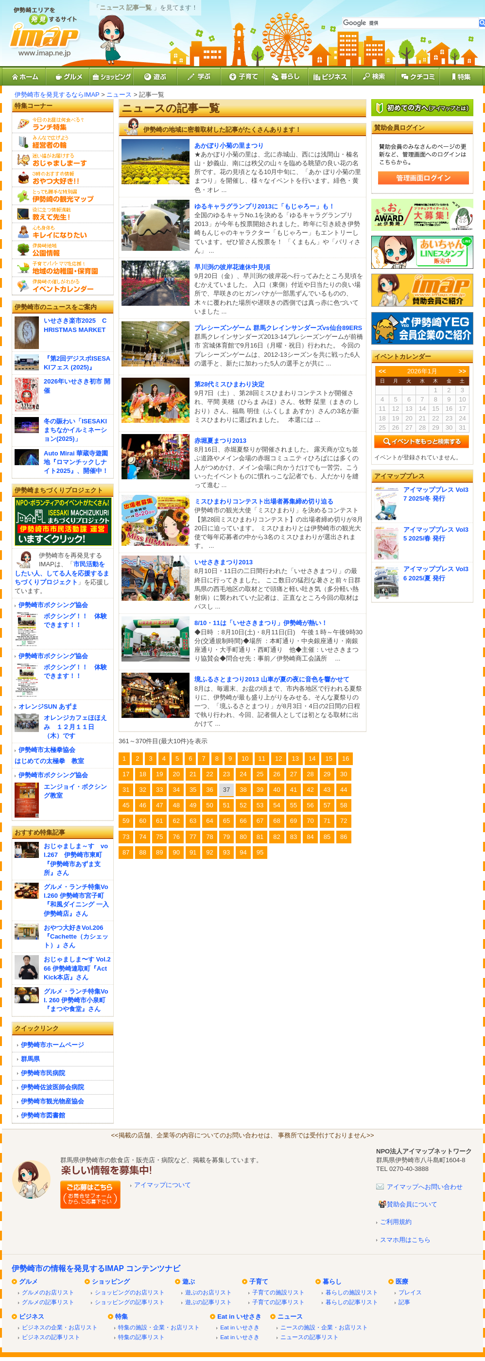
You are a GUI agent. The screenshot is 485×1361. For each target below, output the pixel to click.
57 (327, 805)
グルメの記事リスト (48, 1302)
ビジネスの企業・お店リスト (60, 1327)
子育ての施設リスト (278, 1292)
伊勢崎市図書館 (43, 1115)
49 (193, 805)
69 (293, 820)
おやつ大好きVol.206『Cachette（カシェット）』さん (76, 936)
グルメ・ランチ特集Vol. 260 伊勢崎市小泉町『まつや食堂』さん (76, 1000)
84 (310, 836)
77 (193, 836)
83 (293, 836)
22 (209, 774)
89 (159, 852)
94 (243, 852)
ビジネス (31, 1316)
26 (276, 774)
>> (462, 371)
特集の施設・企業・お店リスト (159, 1327)
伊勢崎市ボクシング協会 (53, 605)
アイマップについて (162, 1184)
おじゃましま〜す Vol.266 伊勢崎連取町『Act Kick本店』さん (77, 968)
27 (293, 774)
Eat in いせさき (239, 1316)
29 (327, 774)
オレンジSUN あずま (48, 706)
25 (260, 774)
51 (226, 805)
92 (209, 852)
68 (276, 820)
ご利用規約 (396, 1221)
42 (310, 789)
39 (260, 789)
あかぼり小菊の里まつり (229, 145)
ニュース (119, 94)
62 (176, 820)
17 (125, 774)
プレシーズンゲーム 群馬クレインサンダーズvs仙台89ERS (278, 328)
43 (327, 789)
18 (142, 774)
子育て (258, 1281)
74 (142, 836)
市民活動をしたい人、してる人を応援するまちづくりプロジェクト (62, 572)
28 (310, 774)
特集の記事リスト (141, 1337)
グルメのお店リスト (48, 1292)
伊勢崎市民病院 (43, 1073)
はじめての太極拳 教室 (49, 761)
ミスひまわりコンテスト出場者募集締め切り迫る (263, 501)
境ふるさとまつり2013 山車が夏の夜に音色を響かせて (271, 679)
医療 (402, 1281)
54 (276, 805)
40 (276, 789)
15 (328, 758)
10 (245, 758)
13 (295, 758)
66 (243, 820)
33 (159, 789)
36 (209, 789)
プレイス (410, 1292)
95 (260, 852)
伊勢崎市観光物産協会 (52, 1101)
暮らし (332, 1281)
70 (310, 820)
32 (142, 789)
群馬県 (30, 1059)
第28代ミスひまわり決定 (229, 384)
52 (243, 805)
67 (260, 820)
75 (159, 836)
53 (260, 805)
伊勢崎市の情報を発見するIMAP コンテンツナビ (96, 1268)
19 (159, 774)
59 (125, 820)
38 (243, 789)
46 (142, 805)
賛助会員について (412, 1204)
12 (278, 758)
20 (176, 774)
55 (293, 805)
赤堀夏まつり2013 (220, 440)
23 (226, 774)
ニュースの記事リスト (309, 1337)
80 (243, 836)
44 (343, 789)
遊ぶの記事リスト (208, 1302)
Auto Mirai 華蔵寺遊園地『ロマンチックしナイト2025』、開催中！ (76, 462)
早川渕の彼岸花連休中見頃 (232, 267)
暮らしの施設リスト (352, 1292)
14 (312, 758)
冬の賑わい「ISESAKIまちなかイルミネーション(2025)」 (75, 430)
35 (193, 789)
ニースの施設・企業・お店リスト (324, 1327)
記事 (404, 1302)
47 (159, 805)
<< (382, 371)
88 (142, 852)
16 (345, 758)
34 (176, 789)
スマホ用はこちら (405, 1239)
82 (276, 836)
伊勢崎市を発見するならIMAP (57, 94)
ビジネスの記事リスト (51, 1337)
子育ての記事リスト (278, 1302)
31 (125, 789)
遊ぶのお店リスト (208, 1292)
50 (209, 805)
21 (193, 774)
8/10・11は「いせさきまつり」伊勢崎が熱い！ (261, 623)
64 (209, 820)
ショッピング (111, 1281)
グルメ (28, 1281)
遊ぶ (188, 1281)
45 (125, 805)
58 (343, 805)
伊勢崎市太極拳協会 (46, 749)
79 (226, 836)
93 (226, 852)
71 (327, 820)
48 (176, 805)
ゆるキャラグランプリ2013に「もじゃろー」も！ (264, 206)
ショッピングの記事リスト (130, 1302)
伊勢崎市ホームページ (52, 1044)
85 (327, 836)
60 (142, 820)
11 (262, 758)
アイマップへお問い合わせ (425, 1186)
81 (260, 836)
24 (243, 774)
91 (193, 852)
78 (209, 836)
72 (343, 820)
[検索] (411, 23)
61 (159, 820)
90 (176, 852)
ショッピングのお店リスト (130, 1292)
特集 (121, 1316)
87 (125, 852)
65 (226, 820)
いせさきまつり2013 (223, 562)
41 (293, 789)
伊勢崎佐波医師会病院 (52, 1087)
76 (176, 836)
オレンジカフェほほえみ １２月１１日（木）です (75, 726)
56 (310, 805)
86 (343, 836)
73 (125, 836)
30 (343, 774)
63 (193, 820)
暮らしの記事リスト (352, 1302)
